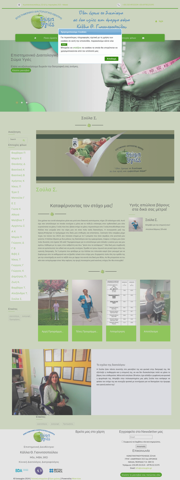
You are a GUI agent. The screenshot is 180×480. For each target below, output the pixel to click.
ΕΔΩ (64, 44)
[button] (111, 59)
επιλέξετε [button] (77, 47)
